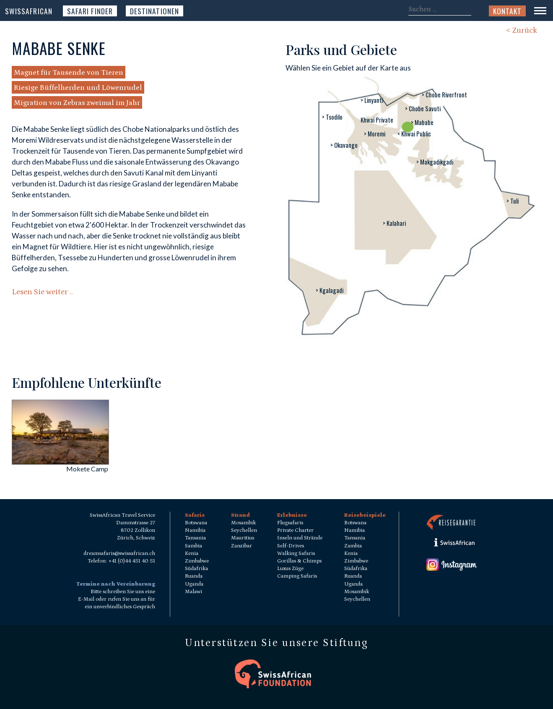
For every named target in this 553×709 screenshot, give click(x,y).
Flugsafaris (290, 523)
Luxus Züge (290, 568)
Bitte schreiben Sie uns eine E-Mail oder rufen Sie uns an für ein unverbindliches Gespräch (116, 599)
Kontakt (507, 10)
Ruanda (194, 576)
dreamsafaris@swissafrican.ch (119, 553)
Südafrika (196, 568)
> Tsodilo (332, 116)
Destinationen (154, 10)
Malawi (193, 592)
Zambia (353, 546)
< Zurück (521, 30)
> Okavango (344, 145)
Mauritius (242, 538)
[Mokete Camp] (60, 462)
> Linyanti (372, 100)
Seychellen (244, 530)
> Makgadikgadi (434, 161)
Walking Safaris (296, 553)
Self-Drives (290, 546)
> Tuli (512, 200)
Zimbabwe (197, 561)
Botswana (196, 523)
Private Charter (295, 530)
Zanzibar (241, 546)
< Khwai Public (414, 133)
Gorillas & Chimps (299, 561)
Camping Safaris (297, 576)
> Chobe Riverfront (444, 94)
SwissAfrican (28, 10)
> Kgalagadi (329, 290)
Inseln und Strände (299, 538)
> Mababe (422, 122)
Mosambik (243, 523)
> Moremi (374, 133)
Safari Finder (90, 10)
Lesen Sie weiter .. (42, 292)
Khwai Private (377, 119)
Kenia (191, 553)
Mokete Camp (87, 469)
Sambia (193, 546)
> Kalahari (394, 223)
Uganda (194, 584)
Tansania (195, 538)
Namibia (195, 530)
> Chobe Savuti (423, 108)
